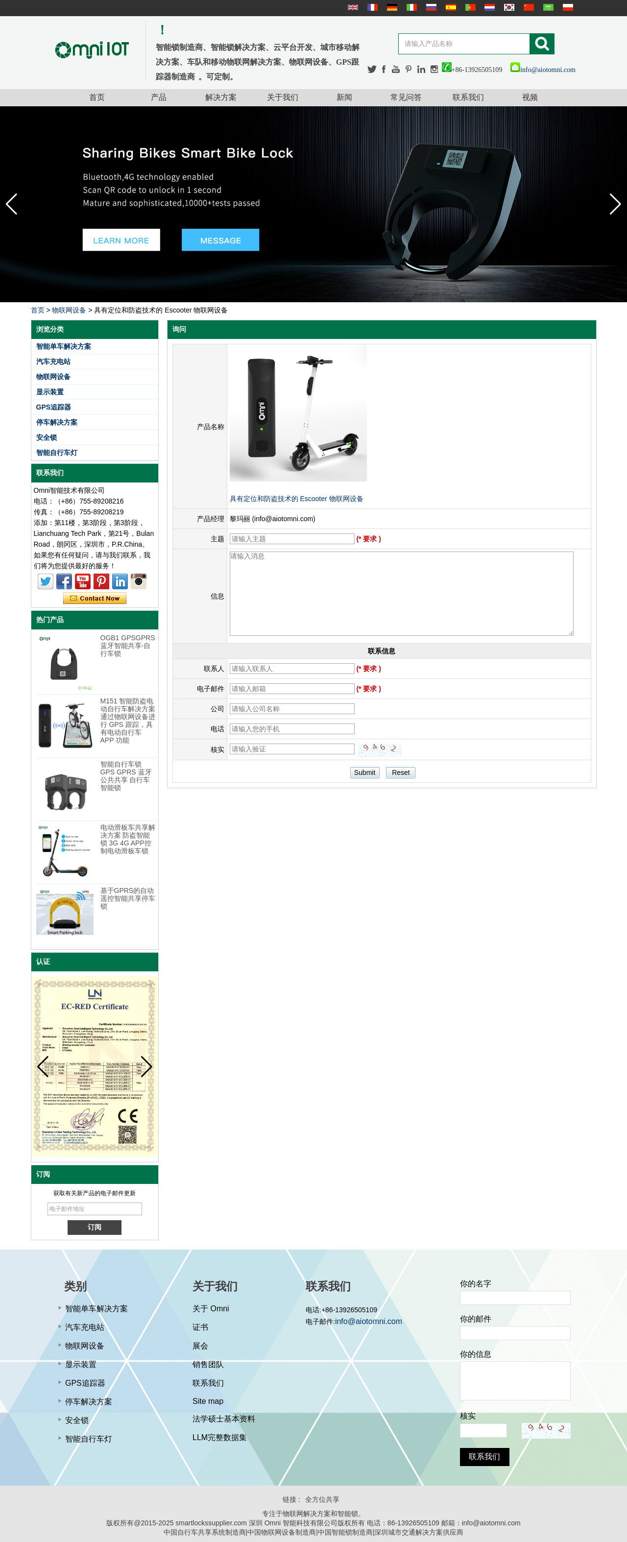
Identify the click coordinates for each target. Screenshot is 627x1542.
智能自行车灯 (56, 453)
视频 (530, 97)
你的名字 (475, 1283)
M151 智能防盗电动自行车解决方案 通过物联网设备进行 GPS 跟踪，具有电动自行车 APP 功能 (127, 720)
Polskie (566, 7)
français (371, 7)
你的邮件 (475, 1319)
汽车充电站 (53, 361)
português (469, 7)
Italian (410, 7)
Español (449, 7)
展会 (200, 1346)
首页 (97, 97)
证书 (200, 1327)
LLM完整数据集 (220, 1437)
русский (430, 7)
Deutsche (391, 7)
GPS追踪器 (54, 407)
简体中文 (527, 7)
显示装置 (50, 392)
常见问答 (406, 97)
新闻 (344, 97)
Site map (208, 1401)
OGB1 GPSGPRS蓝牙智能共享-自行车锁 (127, 645)
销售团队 (208, 1364)
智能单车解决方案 (63, 346)
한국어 (508, 7)
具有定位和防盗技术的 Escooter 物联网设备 (296, 499)
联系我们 (468, 97)
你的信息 (475, 1354)
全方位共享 (322, 1499)
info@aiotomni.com (543, 69)
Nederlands (488, 7)
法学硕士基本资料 (224, 1419)
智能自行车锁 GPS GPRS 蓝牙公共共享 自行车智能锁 (126, 776)
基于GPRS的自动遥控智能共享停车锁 (127, 898)
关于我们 (282, 97)
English (351, 7)
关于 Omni (211, 1308)
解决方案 (221, 97)
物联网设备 (69, 310)
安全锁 (46, 437)
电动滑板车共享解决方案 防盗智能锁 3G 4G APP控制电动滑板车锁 (127, 839)
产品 (159, 97)
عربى (547, 7)
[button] (615, 204)
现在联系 (94, 598)
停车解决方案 (56, 422)
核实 (468, 1416)
